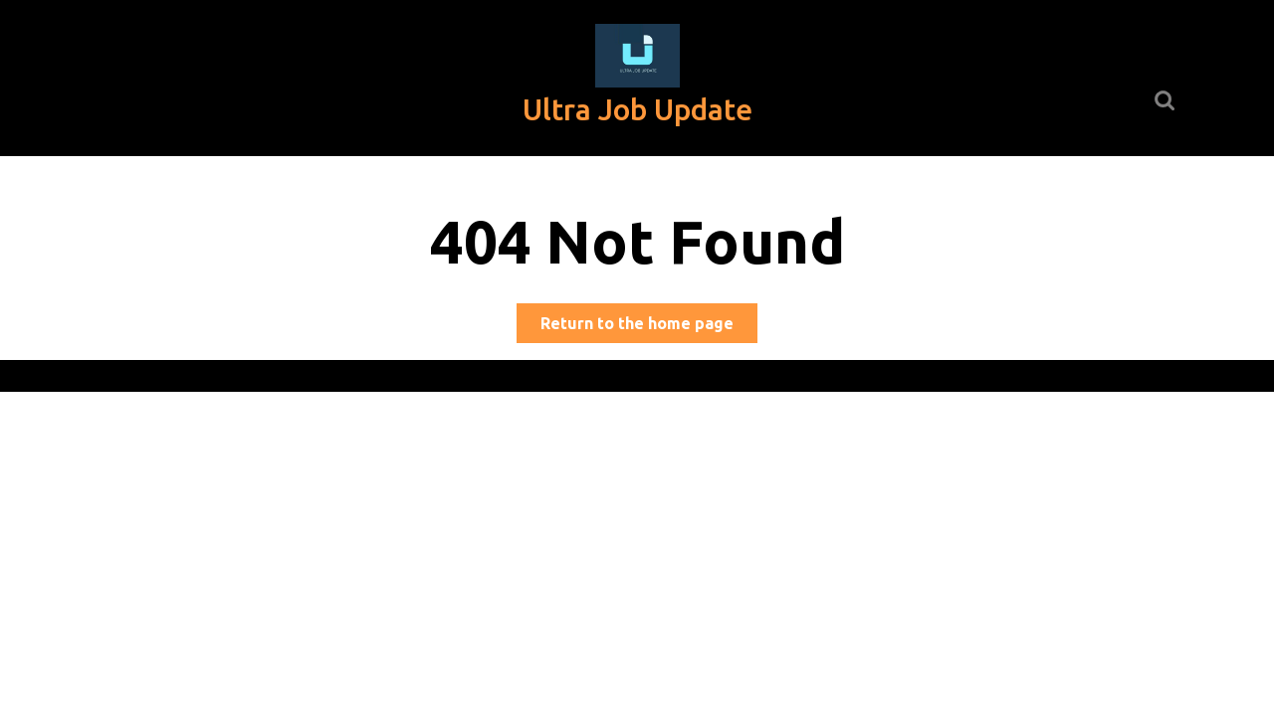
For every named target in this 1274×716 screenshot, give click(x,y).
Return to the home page (648, 326)
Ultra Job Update (637, 109)
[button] (637, 56)
